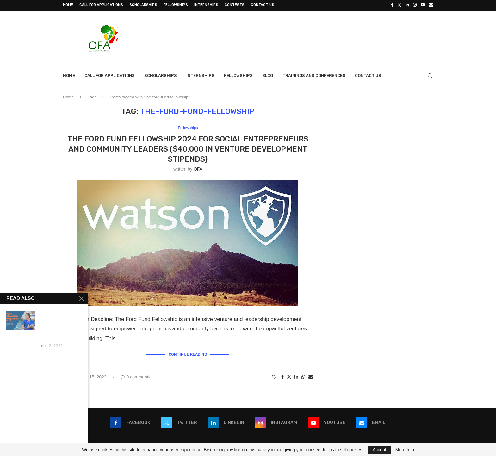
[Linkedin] (407, 5)
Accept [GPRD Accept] (379, 449)
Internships (206, 5)
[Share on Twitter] (289, 375)
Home (68, 5)
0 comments (136, 375)
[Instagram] (415, 5)
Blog (267, 74)
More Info (404, 449)
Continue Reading (188, 353)
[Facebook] (392, 5)
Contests (235, 5)
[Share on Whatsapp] (303, 375)
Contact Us (262, 5)
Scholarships (143, 5)
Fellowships (176, 5)
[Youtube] (423, 5)
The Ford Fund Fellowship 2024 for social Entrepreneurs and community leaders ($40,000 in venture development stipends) (187, 148)
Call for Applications (101, 5)
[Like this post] (274, 375)
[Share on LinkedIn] (296, 375)
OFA (198, 168)
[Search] (430, 75)
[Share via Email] (310, 375)
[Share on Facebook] (282, 375)
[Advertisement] (318, 37)
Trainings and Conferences (313, 74)
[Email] (431, 5)
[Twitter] (399, 5)
